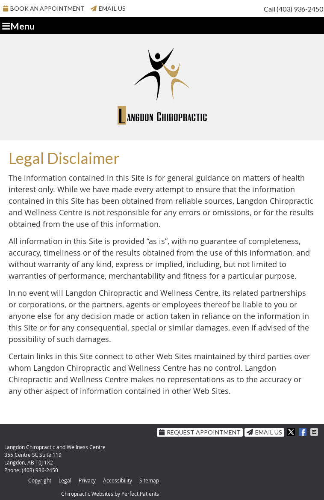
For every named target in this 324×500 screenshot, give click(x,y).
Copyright (39, 480)
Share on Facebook (303, 432)
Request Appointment (200, 432)
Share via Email (315, 432)
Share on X (292, 432)
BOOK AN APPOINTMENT (44, 8)
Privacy (87, 480)
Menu (18, 26)
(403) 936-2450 (300, 9)
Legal (65, 480)
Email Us (108, 8)
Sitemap (149, 480)
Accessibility (117, 480)
